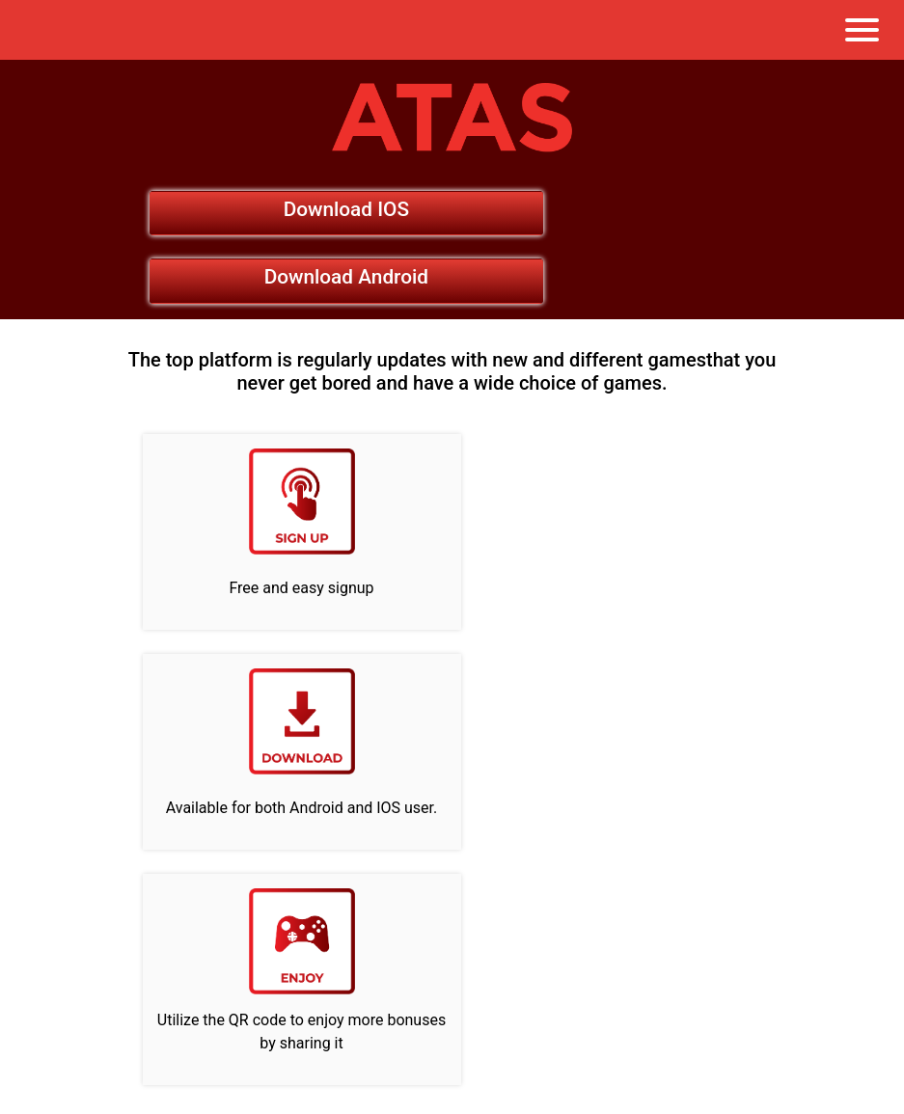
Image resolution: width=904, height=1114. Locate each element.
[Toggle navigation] (862, 30)
